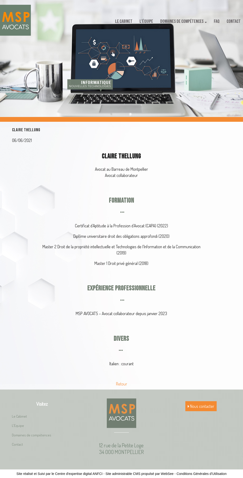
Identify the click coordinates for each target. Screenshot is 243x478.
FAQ (217, 21)
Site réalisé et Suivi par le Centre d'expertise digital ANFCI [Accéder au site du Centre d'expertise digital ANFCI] (59, 474)
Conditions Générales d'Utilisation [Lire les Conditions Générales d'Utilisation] (202, 474)
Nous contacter (201, 406)
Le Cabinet (123, 21)
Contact (234, 21)
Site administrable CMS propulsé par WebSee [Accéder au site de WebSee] (139, 474)
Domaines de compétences (182, 21)
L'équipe (146, 21)
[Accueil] (15, 20)
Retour (121, 383)
